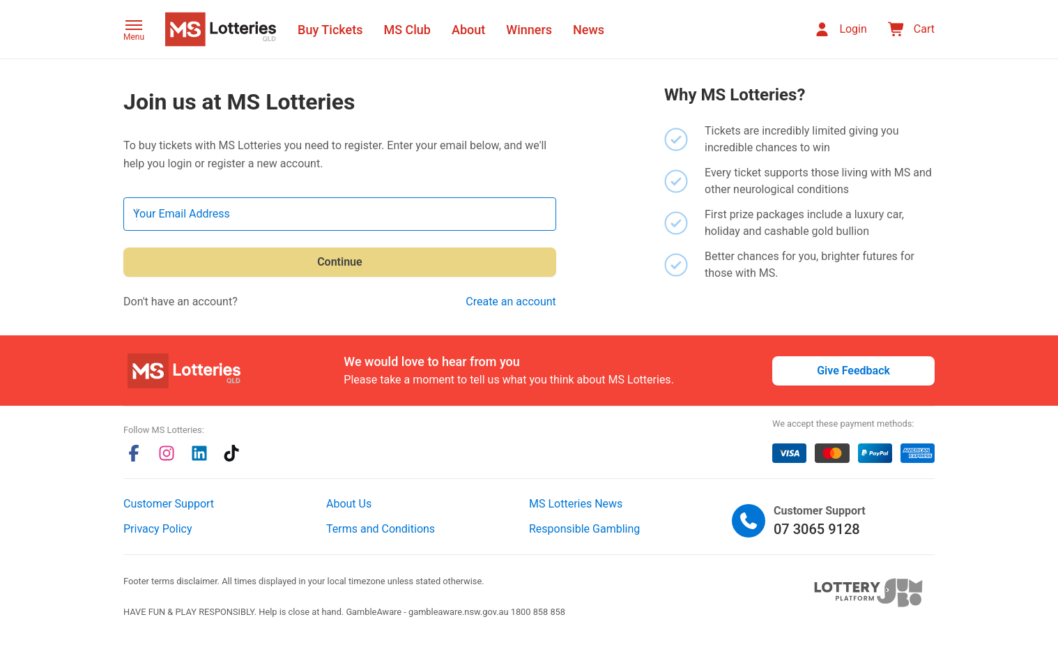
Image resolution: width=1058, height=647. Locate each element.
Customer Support (168, 503)
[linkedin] (199, 453)
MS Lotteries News (575, 503)
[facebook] (133, 453)
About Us (348, 503)
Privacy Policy (157, 528)
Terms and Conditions (380, 528)
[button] (133, 31)
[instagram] (166, 453)
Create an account (511, 301)
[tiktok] (231, 453)
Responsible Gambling (584, 528)
